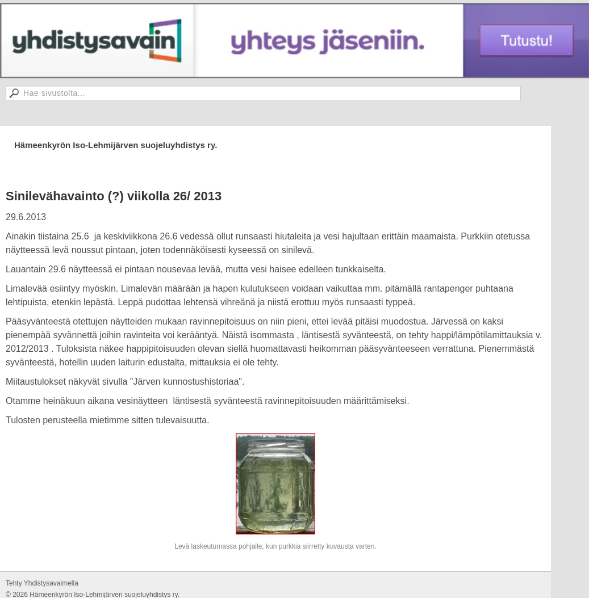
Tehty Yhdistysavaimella (42, 583)
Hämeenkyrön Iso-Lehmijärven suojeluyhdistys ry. (115, 145)
